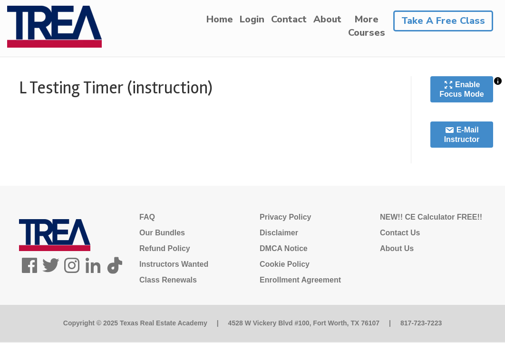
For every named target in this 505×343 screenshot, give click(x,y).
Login (252, 19)
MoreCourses (366, 26)
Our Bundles (162, 233)
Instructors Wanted (173, 264)
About (327, 19)
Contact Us (400, 233)
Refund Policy (164, 248)
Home (219, 19)
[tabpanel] (205, 138)
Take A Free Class (443, 20)
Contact (289, 19)
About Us (397, 248)
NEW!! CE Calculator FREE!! (431, 217)
